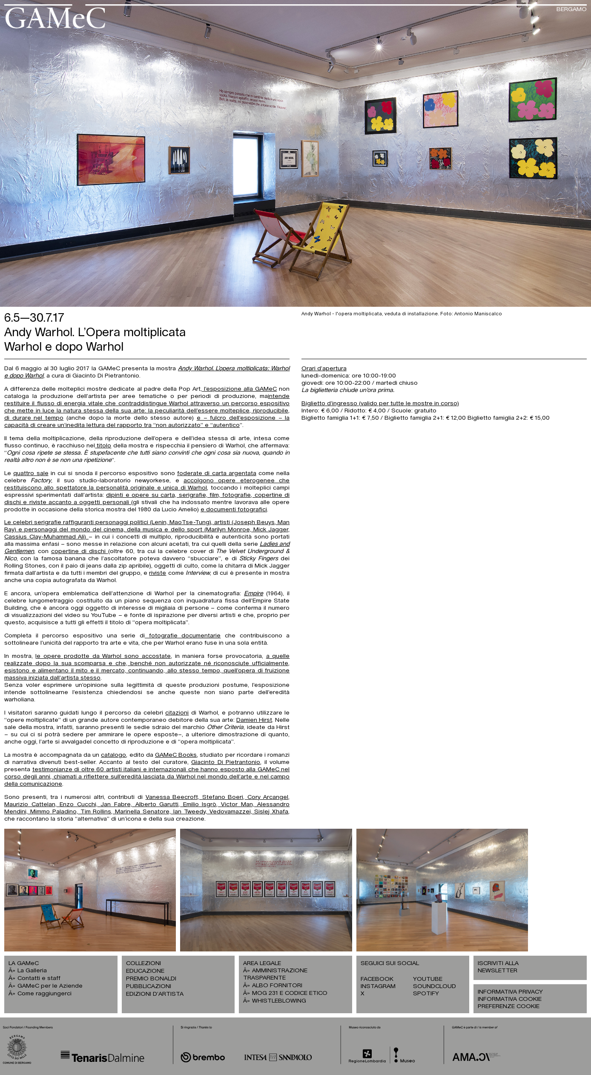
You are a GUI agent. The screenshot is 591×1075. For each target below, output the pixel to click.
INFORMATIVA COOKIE (510, 999)
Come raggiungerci (44, 994)
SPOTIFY (426, 994)
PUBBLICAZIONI (148, 986)
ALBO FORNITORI (277, 986)
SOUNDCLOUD (434, 986)
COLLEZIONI (143, 963)
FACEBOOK (377, 979)
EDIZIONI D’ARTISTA (155, 994)
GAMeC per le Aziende (50, 986)
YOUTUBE (427, 979)
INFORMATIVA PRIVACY (510, 992)
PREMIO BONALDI (151, 979)
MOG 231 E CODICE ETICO (289, 993)
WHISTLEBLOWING (279, 1001)
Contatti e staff (38, 978)
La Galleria (32, 971)
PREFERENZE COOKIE (508, 1006)
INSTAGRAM (378, 986)
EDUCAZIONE (145, 971)
